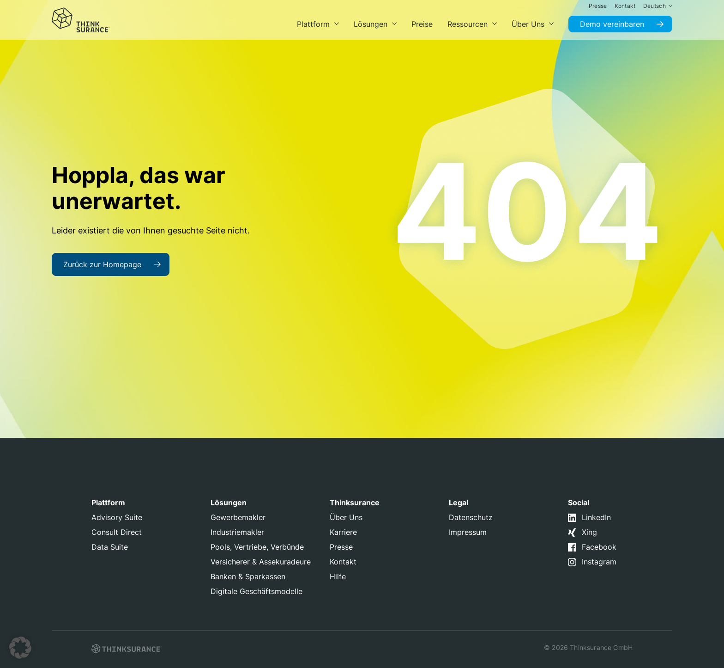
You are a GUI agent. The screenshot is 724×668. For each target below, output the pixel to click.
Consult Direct (116, 532)
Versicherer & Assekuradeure (261, 561)
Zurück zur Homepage (102, 264)
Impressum (468, 532)
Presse (341, 547)
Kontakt (343, 561)
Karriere (343, 532)
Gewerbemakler (238, 517)
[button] (20, 647)
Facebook (599, 547)
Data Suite (109, 547)
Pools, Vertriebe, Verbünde (257, 547)
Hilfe (338, 576)
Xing (589, 532)
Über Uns (346, 517)
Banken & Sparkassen (248, 576)
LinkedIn (596, 517)
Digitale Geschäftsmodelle (256, 591)
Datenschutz (471, 517)
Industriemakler (237, 532)
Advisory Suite (116, 517)
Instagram (599, 561)
